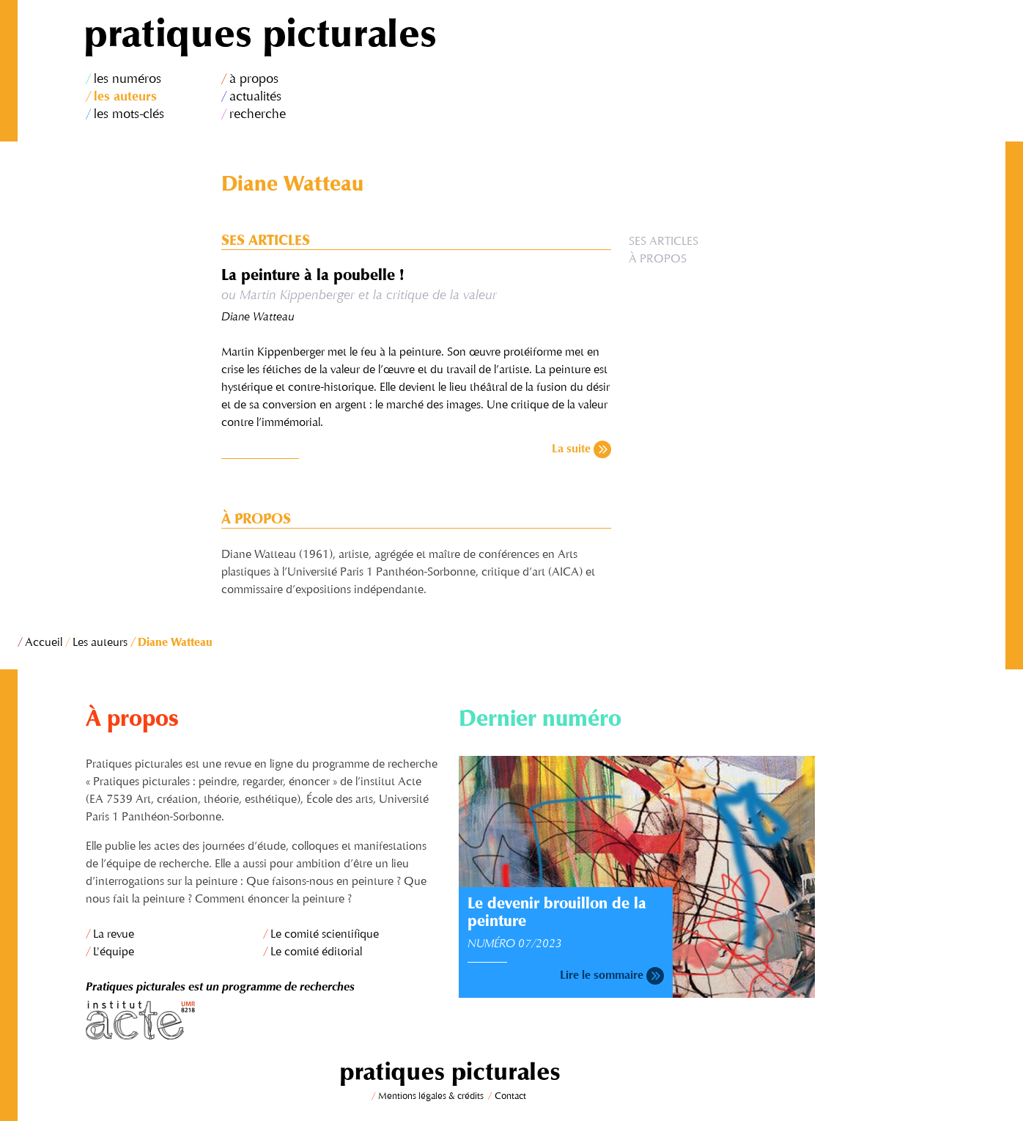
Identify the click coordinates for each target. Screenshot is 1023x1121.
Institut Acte (264, 1020)
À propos (658, 259)
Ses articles (663, 242)
